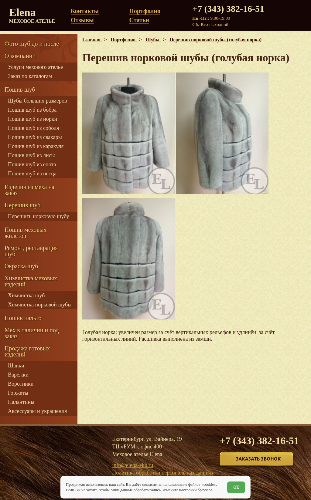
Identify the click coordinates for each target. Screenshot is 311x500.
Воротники (20, 384)
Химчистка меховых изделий (31, 281)
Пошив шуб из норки (32, 119)
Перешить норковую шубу (38, 216)
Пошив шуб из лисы (31, 155)
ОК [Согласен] (236, 487)
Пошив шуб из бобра (32, 110)
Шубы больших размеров (37, 101)
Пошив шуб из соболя (33, 128)
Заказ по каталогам (30, 76)
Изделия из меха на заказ (29, 190)
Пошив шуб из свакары (35, 137)
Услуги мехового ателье (35, 67)
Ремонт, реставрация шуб (31, 251)
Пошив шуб (20, 89)
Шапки (16, 366)
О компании (20, 55)
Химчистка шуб (26, 295)
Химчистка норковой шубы (39, 305)
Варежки (18, 375)
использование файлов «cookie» (189, 484)
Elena (32, 15)
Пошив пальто (23, 318)
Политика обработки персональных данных (163, 473)
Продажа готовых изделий (27, 351)
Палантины (21, 402)
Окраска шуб (21, 266)
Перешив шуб (22, 205)
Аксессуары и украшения (37, 411)
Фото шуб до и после (32, 43)
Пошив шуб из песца (32, 174)
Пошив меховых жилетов (25, 232)
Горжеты (18, 393)
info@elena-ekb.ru (132, 465)
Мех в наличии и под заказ (32, 333)
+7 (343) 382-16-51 (228, 9)
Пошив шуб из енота (32, 164)
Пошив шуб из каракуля (35, 146)
